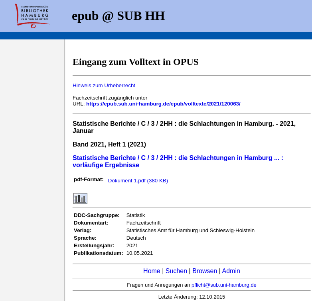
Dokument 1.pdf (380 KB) (138, 181)
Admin (231, 271)
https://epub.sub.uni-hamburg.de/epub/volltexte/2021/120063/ (163, 104)
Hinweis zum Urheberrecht (104, 85)
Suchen (176, 271)
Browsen (204, 271)
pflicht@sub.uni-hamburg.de (224, 285)
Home (151, 271)
